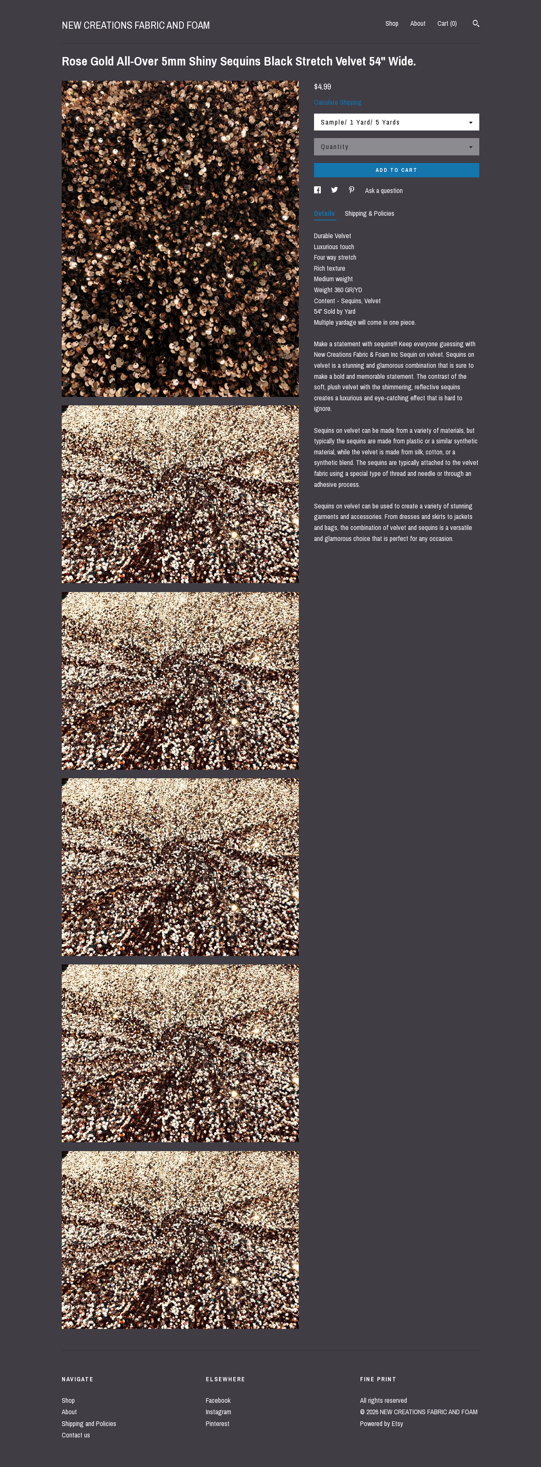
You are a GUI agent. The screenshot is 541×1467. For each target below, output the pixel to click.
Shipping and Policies (89, 1423)
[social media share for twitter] (335, 190)
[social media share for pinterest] (352, 190)
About (418, 23)
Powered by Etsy (381, 1423)
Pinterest (218, 1423)
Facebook (218, 1400)
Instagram (218, 1411)
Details (325, 213)
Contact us (76, 1435)
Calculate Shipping (338, 102)
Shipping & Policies (369, 213)
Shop (392, 23)
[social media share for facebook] (318, 190)
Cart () (447, 23)
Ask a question (384, 190)
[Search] (476, 24)
